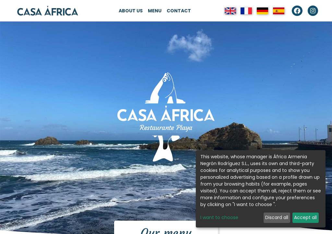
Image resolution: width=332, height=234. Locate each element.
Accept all (305, 217)
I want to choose (219, 217)
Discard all (276, 217)
